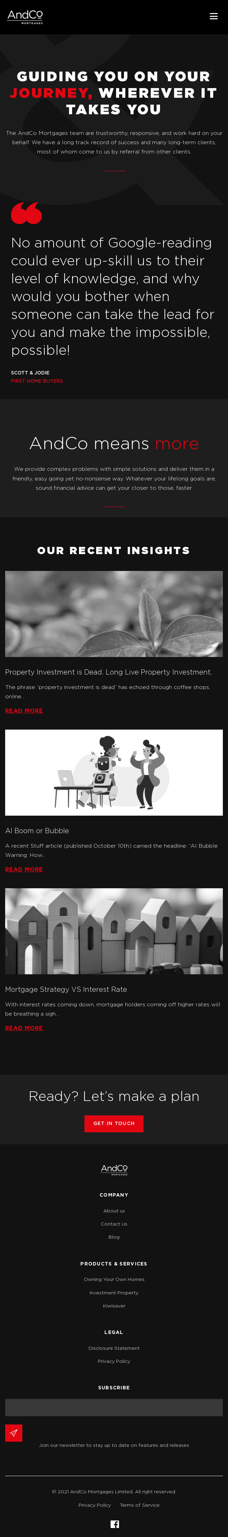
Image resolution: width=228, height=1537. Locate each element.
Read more (24, 711)
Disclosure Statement (114, 1348)
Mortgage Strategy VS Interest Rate (66, 989)
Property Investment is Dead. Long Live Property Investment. (108, 672)
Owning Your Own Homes (114, 1279)
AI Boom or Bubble (37, 831)
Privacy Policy (114, 1361)
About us (114, 1211)
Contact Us (114, 1224)
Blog (114, 1237)
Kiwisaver (114, 1306)
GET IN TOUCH (114, 1123)
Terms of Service (140, 1505)
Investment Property (114, 1293)
